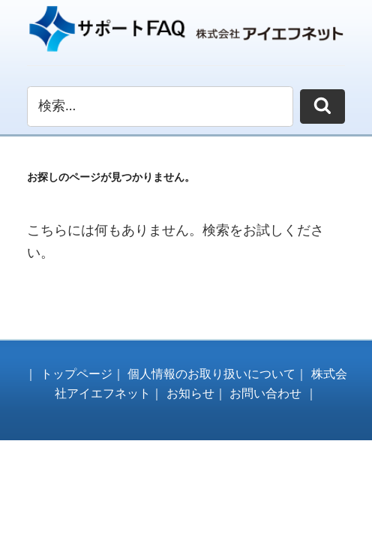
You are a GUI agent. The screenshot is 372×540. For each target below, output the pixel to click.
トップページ (76, 374)
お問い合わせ (266, 393)
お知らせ (190, 393)
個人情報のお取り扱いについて (212, 374)
